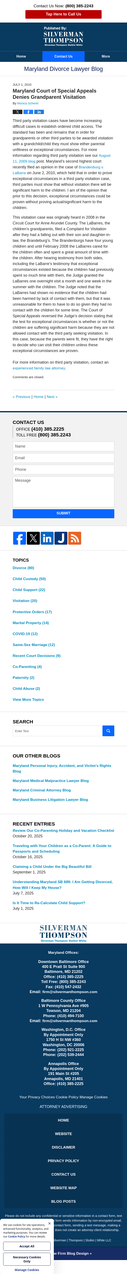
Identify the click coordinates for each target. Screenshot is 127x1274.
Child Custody (30, 579)
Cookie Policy (67, 1107)
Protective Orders (33, 612)
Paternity (24, 679)
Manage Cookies (94, 1107)
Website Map (63, 1201)
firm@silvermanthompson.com (69, 1002)
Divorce (24, 568)
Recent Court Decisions (37, 657)
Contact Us (63, 56)
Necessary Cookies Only (27, 1259)
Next (53, 397)
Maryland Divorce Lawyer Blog (63, 36)
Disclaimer (63, 1159)
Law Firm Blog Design (62, 1267)
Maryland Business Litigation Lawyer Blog (52, 803)
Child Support (29, 590)
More (106, 56)
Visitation (25, 601)
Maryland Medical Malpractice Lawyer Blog (52, 783)
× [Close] (49, 1223)
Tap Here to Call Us (63, 14)
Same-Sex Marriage (34, 646)
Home (21, 56)
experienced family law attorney (40, 368)
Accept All (26, 1246)
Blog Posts (63, 1215)
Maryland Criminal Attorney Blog (43, 793)
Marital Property (31, 624)
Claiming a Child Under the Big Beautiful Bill (53, 876)
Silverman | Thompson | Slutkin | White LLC (82, 1254)
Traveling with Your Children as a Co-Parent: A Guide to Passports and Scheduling (61, 858)
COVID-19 (26, 635)
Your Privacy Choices (36, 1107)
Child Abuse (27, 691)
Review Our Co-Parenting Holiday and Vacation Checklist (56, 837)
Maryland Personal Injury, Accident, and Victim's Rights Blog (57, 771)
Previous (22, 397)
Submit (64, 513)
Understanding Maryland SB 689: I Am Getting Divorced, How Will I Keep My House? (55, 895)
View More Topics (29, 702)
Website (63, 1145)
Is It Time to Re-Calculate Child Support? (50, 913)
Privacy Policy (63, 1173)
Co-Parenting (28, 668)
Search (108, 733)
